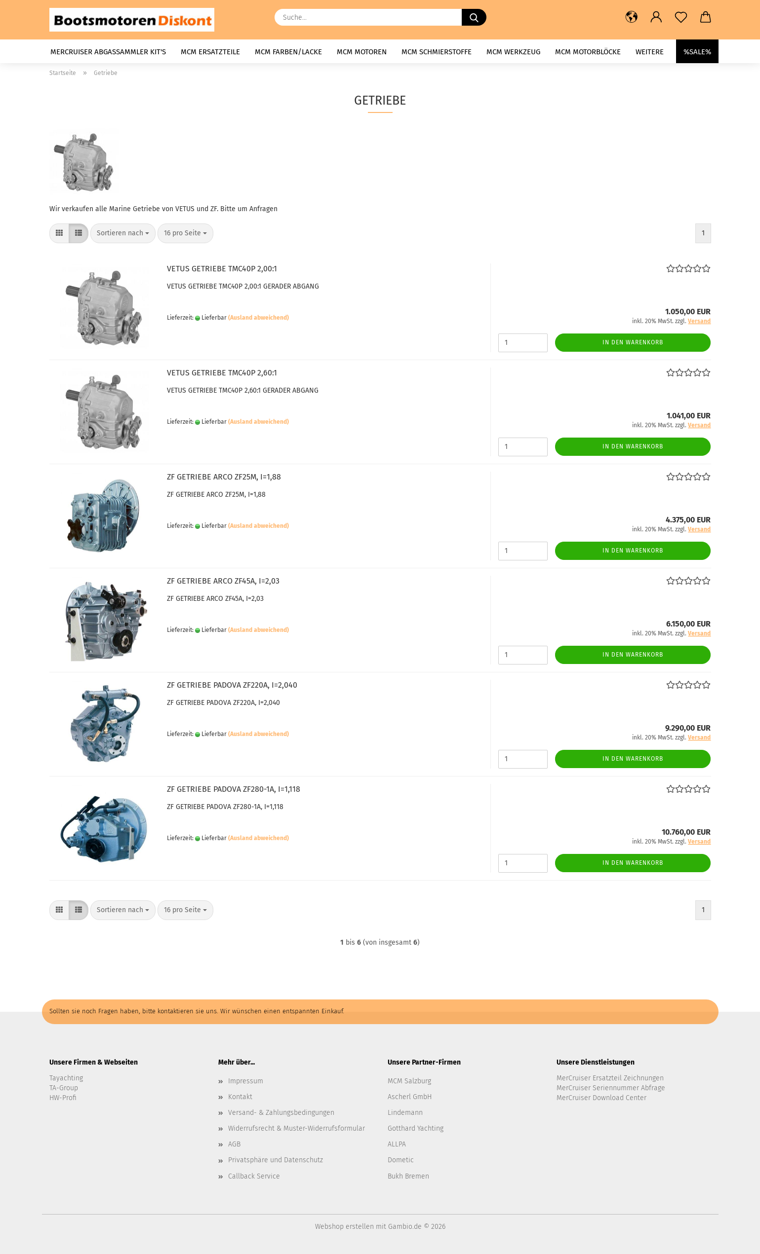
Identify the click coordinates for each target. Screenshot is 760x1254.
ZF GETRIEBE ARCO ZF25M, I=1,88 (224, 476)
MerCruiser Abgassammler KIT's (108, 51)
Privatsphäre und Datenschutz (275, 1160)
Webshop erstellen (344, 1226)
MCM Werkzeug (513, 51)
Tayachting (66, 1078)
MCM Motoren (362, 51)
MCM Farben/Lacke (288, 51)
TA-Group (63, 1088)
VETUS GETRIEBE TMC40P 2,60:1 (222, 372)
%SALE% (697, 51)
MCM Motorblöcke (588, 51)
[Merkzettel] (681, 17)
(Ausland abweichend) (258, 317)
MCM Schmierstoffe (436, 51)
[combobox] (123, 233)
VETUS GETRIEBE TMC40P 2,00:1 (222, 268)
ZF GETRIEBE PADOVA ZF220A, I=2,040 (232, 685)
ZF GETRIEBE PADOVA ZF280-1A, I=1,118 (233, 789)
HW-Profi (63, 1098)
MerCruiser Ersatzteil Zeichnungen (610, 1078)
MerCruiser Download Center (601, 1098)
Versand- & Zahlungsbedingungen (281, 1112)
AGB (234, 1144)
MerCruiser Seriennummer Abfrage (611, 1088)
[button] (631, 17)
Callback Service (254, 1176)
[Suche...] (474, 17)
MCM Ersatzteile (210, 51)
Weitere (650, 51)
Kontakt (240, 1097)
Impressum (245, 1081)
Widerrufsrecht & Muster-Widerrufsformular (296, 1128)
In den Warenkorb (632, 342)
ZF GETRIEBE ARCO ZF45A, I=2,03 (223, 581)
